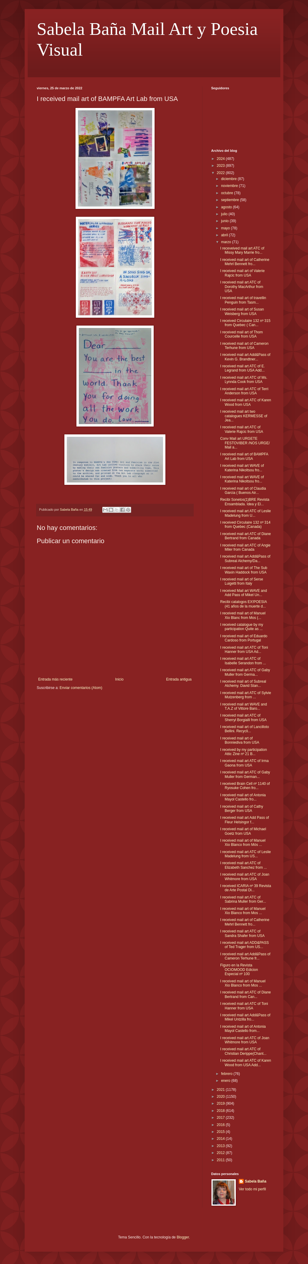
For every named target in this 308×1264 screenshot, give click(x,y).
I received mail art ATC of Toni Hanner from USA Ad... (244, 649)
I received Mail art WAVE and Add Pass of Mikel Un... (243, 593)
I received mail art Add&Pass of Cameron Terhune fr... (245, 956)
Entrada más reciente (55, 679)
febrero (227, 1074)
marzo (226, 242)
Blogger (183, 1237)
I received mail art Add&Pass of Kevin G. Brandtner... (245, 357)
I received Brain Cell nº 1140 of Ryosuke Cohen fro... (245, 786)
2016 (221, 1125)
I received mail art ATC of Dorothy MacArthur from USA (241, 286)
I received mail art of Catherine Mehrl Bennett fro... (244, 262)
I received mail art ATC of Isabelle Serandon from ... (243, 660)
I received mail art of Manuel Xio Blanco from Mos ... (243, 911)
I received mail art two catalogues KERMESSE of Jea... (243, 415)
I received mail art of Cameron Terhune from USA (244, 345)
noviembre (230, 186)
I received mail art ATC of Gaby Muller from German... (245, 774)
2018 (221, 1111)
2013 (221, 1146)
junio (225, 221)
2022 (221, 173)
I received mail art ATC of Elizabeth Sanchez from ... (243, 865)
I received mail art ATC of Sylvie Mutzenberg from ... (245, 695)
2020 (221, 1096)
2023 (221, 166)
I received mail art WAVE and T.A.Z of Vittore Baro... (243, 706)
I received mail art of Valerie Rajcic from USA (242, 273)
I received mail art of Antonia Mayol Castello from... (243, 1028)
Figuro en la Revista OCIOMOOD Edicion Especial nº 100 (239, 969)
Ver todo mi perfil (252, 1189)
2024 (221, 159)
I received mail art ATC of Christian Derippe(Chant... (243, 1051)
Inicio (119, 679)
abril (225, 235)
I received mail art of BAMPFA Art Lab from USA (244, 456)
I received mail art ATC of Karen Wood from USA (245, 402)
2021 (221, 1090)
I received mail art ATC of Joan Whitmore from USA (244, 876)
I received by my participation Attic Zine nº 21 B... (243, 752)
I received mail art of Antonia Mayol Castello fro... (243, 797)
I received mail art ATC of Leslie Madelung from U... (245, 513)
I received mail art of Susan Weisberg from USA (242, 311)
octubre (227, 193)
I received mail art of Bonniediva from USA (239, 740)
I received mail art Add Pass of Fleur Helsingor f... (244, 820)
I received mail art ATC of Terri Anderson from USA (244, 391)
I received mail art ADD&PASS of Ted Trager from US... (244, 945)
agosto (227, 207)
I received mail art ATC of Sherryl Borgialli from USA (243, 717)
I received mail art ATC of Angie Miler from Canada (245, 547)
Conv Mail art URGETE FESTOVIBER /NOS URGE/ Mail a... (245, 442)
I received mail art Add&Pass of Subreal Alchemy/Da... (245, 558)
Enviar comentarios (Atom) (81, 688)
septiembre (230, 200)
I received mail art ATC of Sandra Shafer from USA (242, 933)
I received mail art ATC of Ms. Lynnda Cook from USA (243, 379)
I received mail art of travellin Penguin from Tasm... (243, 300)
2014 (221, 1139)
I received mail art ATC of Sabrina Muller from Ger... (243, 899)
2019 (221, 1103)
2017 (221, 1118)
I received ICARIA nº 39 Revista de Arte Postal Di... (245, 888)
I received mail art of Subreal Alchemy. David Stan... (243, 683)
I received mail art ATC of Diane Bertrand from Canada (245, 536)
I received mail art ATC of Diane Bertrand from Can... (245, 994)
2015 (221, 1132)
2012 (221, 1153)
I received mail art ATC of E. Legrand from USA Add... (242, 368)
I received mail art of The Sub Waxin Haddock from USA (243, 570)
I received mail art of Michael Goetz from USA (243, 831)
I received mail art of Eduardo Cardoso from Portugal (243, 638)
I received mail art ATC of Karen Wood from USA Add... (245, 1062)
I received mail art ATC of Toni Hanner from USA (244, 1006)
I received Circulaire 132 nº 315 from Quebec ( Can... (245, 323)
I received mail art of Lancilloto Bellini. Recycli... (244, 729)
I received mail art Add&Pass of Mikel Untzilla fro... (245, 1017)
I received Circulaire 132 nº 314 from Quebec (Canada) (245, 524)
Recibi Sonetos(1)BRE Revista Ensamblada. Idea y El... (244, 501)
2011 (221, 1160)
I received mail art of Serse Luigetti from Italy (241, 581)
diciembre (229, 179)
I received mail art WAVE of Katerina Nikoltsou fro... (242, 468)
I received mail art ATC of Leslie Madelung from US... (245, 854)
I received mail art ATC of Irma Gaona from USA (244, 763)
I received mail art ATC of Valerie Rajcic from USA (241, 429)
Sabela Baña (255, 1181)
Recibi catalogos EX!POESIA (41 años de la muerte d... (243, 604)
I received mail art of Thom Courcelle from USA (241, 334)
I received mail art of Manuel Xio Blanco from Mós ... (243, 842)
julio (225, 214)
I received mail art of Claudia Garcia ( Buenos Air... (243, 490)
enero (226, 1081)
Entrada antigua (179, 679)
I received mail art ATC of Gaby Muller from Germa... (245, 672)
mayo (226, 228)
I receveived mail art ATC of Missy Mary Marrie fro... (242, 250)
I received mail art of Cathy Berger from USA (241, 808)
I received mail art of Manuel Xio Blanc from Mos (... (243, 615)
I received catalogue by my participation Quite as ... (241, 627)
